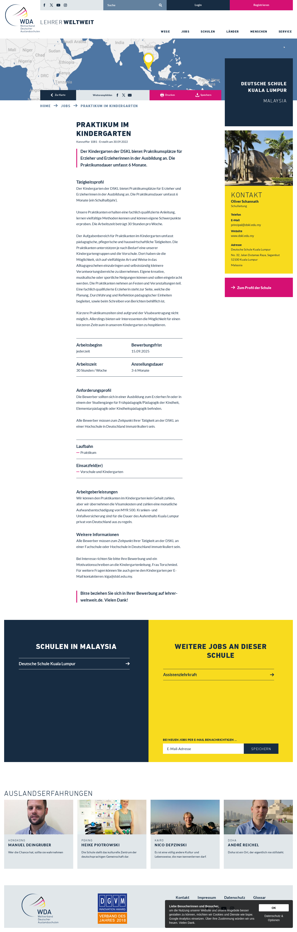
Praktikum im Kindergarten (109, 105)
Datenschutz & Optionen (273, 918)
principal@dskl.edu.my (246, 225)
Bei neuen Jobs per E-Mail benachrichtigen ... (200, 739)
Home (45, 105)
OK (274, 908)
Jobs (65, 105)
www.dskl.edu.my (242, 236)
